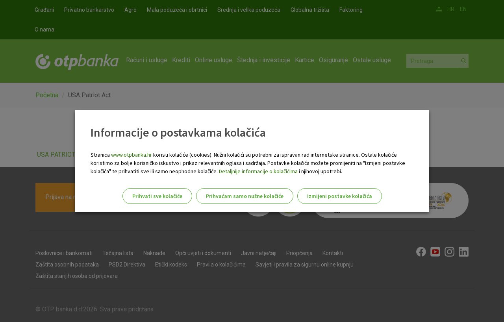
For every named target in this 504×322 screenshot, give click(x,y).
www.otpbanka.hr (131, 154)
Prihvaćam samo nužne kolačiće (245, 196)
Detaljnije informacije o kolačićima (258, 171)
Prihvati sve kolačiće (157, 196)
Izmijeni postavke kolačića (339, 196)
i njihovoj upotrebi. (320, 171)
